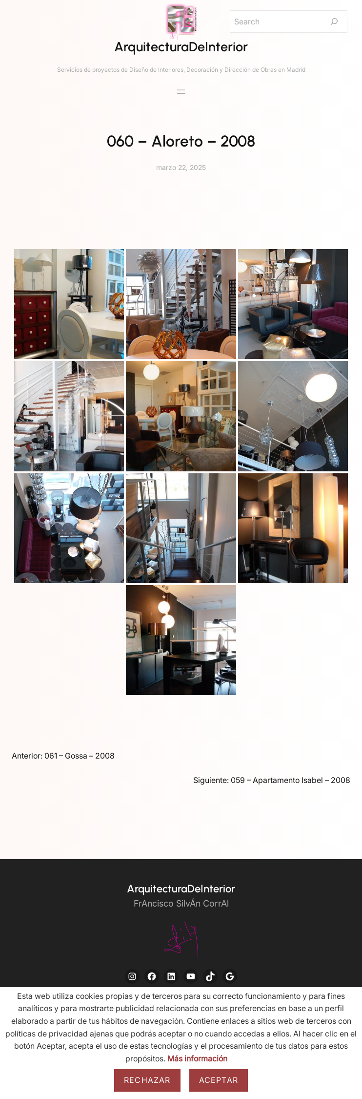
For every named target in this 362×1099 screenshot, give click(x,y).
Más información (197, 1058)
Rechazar (147, 1080)
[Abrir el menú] (181, 92)
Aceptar (218, 1080)
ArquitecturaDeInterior (181, 47)
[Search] (334, 21)
